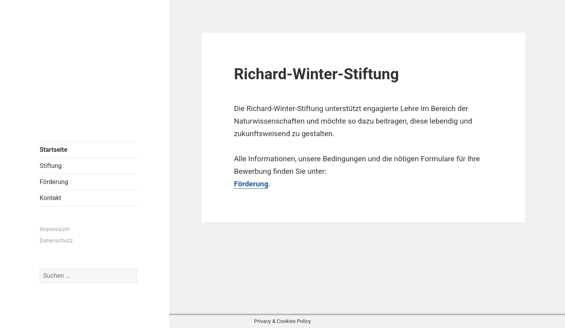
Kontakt (50, 198)
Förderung (54, 182)
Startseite (53, 149)
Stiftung (51, 165)
